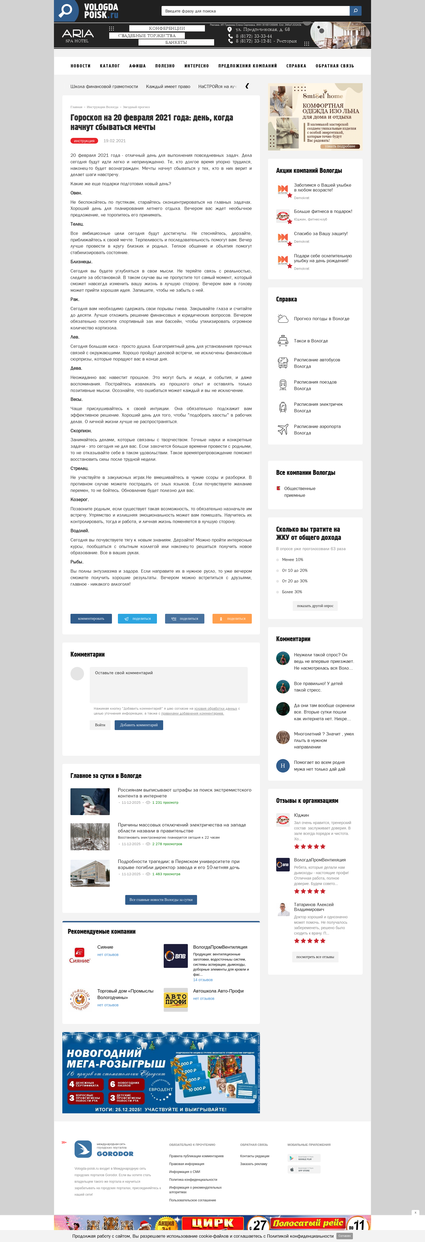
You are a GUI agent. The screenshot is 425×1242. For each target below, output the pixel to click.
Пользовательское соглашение (192, 1200)
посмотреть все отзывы (315, 957)
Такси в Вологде (311, 340)
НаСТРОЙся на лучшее (221, 86)
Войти (100, 725)
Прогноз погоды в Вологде (321, 318)
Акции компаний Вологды (309, 171)
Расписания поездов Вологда (315, 385)
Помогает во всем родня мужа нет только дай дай (319, 765)
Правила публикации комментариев (196, 1156)
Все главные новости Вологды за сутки (161, 900)
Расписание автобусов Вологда (317, 363)
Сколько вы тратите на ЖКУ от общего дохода (308, 534)
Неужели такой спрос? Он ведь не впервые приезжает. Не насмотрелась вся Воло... (324, 661)
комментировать (91, 619)
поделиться (137, 619)
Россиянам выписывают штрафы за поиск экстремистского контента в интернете (185, 793)
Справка (286, 299)
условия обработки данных (215, 708)
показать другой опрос (315, 606)
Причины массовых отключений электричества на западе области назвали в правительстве (182, 828)
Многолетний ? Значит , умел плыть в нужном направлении (324, 740)
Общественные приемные (294, 492)
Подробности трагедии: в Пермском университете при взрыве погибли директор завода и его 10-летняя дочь (179, 864)
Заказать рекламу (253, 1164)
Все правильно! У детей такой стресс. (318, 687)
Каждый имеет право (168, 86)
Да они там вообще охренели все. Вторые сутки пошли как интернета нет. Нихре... (324, 712)
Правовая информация (186, 1164)
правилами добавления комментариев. (192, 713)
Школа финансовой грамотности (104, 86)
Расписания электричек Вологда (318, 407)
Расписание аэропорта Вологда (317, 430)
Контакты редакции (254, 1156)
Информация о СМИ (184, 1172)
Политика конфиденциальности (193, 1180)
